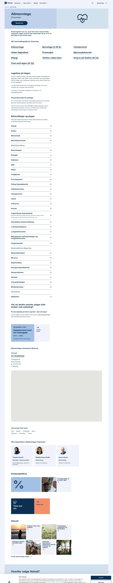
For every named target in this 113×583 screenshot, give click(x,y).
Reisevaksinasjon (18, 253)
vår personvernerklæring (58, 575)
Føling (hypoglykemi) (19, 184)
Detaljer (77, 580)
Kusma (14, 208)
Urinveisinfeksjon (18, 282)
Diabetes (14, 160)
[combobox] (92, 3)
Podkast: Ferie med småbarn (33, 527)
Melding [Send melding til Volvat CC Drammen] (14, 366)
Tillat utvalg (101, 573)
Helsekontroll (80, 47)
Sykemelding (16, 263)
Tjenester (18, 3)
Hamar (30, 433)
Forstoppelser (16, 179)
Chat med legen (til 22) (22, 63)
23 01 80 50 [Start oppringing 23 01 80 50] (16, 364)
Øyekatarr (15, 297)
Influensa (15, 204)
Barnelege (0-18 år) (51, 47)
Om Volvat (43, 3)
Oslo (12, 431)
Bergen (18, 431)
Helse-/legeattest (19, 52)
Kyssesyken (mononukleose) (22, 222)
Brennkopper (16, 150)
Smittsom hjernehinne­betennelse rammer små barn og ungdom (49, 545)
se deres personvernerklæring (54, 573)
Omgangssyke (17, 243)
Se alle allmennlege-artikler (20, 556)
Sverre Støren (63, 457)
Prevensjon (47, 52)
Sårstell (14, 277)
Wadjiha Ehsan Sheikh (43, 457)
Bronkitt (14, 155)
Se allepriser (38, 330)
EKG (12, 165)
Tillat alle (101, 568)
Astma (13, 131)
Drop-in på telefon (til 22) (86, 58)
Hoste (13, 199)
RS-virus (14, 258)
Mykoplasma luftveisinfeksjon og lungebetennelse (24, 237)
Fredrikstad (26, 431)
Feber (13, 170)
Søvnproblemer (17, 272)
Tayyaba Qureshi (18, 457)
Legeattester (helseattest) (27, 215)
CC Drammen (17, 356)
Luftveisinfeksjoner (19, 227)
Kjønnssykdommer (83, 52)
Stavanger (22, 433)
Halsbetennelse (17, 189)
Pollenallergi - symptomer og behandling (62, 528)
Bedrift (36, 3)
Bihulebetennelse (18, 141)
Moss (33, 431)
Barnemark (15, 136)
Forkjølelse (15, 174)
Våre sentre (28, 3)
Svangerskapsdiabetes (20, 267)
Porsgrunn (14, 433)
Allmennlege (17, 47)
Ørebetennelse (17, 287)
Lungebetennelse (18, 232)
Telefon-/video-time (51, 58)
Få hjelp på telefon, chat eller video (18, 543)
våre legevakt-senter (44, 315)
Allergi (14, 58)
